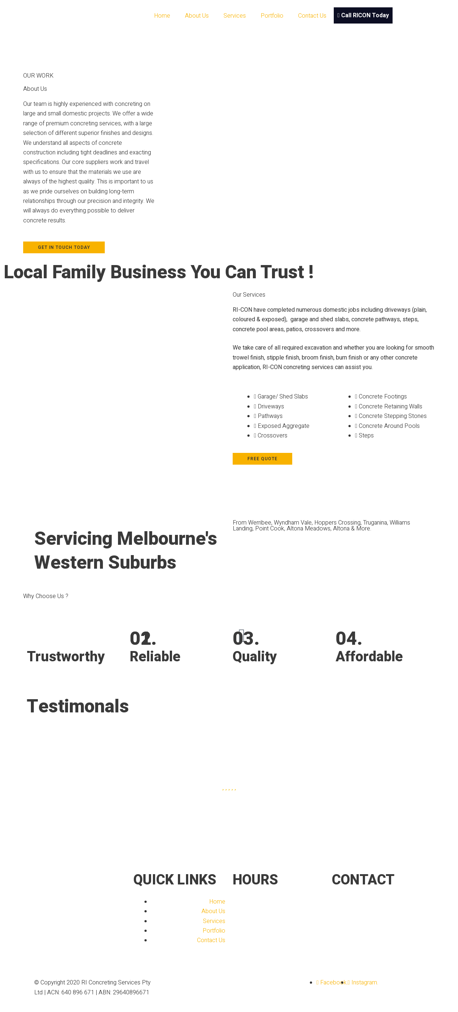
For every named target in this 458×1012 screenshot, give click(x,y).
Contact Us (312, 15)
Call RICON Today (363, 15)
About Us (197, 15)
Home (162, 15)
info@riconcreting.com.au (391, 911)
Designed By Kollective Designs (207, 982)
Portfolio (272, 15)
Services (234, 15)
